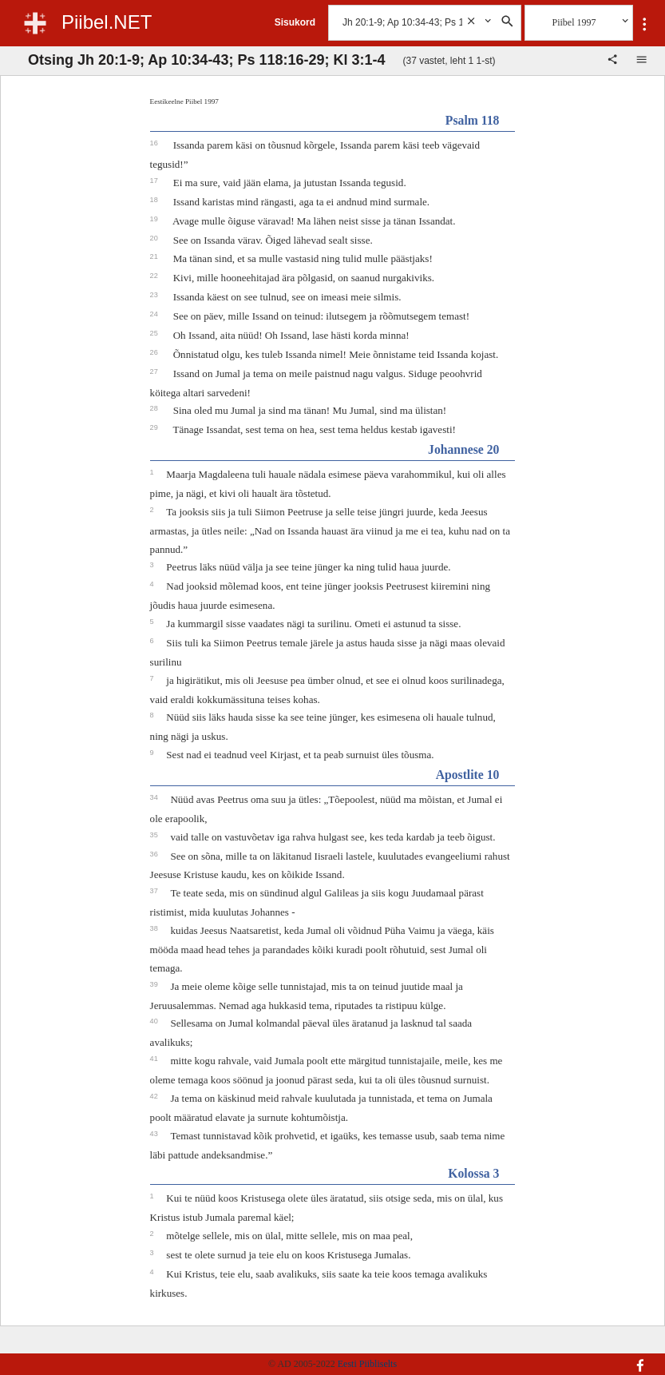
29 (155, 427)
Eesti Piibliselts (367, 1363)
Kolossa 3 (473, 1173)
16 (155, 143)
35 (155, 835)
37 (155, 891)
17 (155, 181)
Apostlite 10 (468, 774)
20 (155, 238)
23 (155, 295)
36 (155, 854)
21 (155, 256)
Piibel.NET (106, 22)
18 (155, 200)
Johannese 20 (463, 449)
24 (155, 314)
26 (155, 352)
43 (155, 1134)
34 (155, 797)
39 (155, 984)
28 (155, 408)
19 (155, 219)
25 (155, 333)
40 (155, 1021)
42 (155, 1096)
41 (155, 1059)
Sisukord (295, 22)
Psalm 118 (472, 120)
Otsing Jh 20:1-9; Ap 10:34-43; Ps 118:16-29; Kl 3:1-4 (207, 60)
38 (155, 928)
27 (155, 372)
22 (155, 276)
